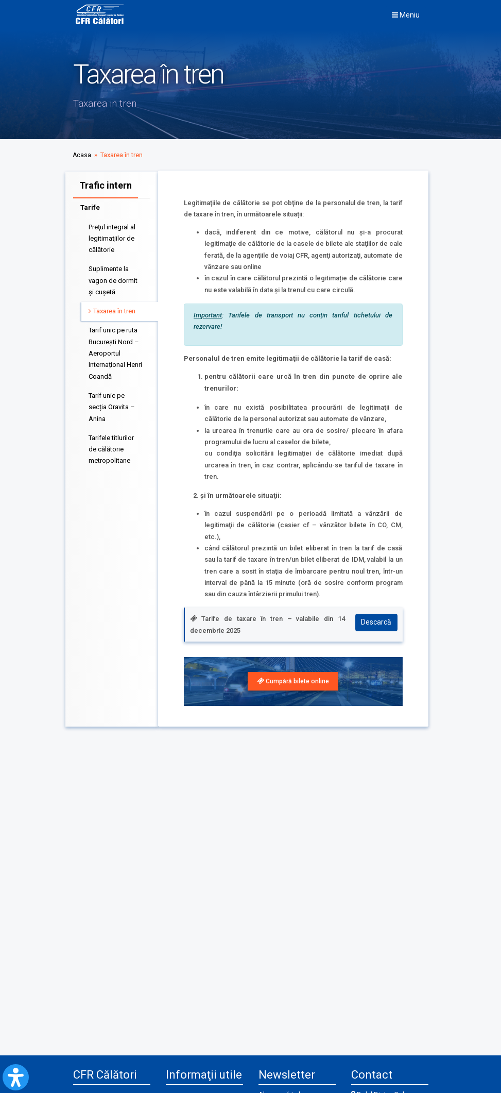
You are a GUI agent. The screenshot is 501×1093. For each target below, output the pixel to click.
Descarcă (375, 624)
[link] (293, 682)
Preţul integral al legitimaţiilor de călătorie (112, 236)
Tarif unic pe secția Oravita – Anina (112, 404)
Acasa (82, 155)
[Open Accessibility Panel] (16, 1077)
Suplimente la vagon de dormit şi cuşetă (113, 278)
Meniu (406, 15)
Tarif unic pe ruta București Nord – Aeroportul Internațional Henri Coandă (115, 351)
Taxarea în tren (114, 308)
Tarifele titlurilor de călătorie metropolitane (111, 446)
